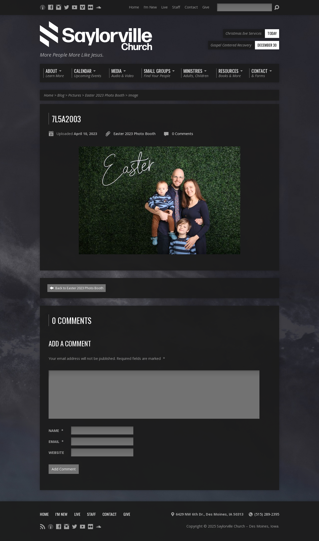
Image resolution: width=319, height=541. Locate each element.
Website (56, 452)
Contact (191, 7)
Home (134, 7)
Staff (176, 7)
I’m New (150, 7)
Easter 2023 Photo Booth (104, 95)
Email (56, 441)
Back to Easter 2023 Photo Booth (76, 288)
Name (56, 430)
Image (133, 95)
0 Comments (182, 133)
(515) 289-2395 (266, 514)
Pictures (74, 95)
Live (164, 7)
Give (205, 7)
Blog (60, 95)
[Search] (244, 7)
